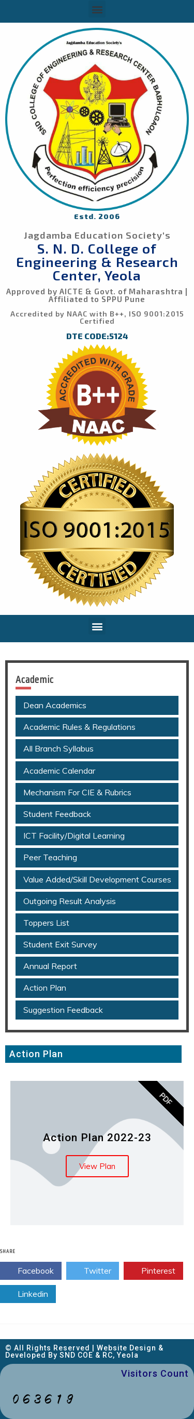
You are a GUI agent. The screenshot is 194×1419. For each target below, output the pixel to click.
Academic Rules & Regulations (79, 727)
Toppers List (46, 922)
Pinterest (153, 1271)
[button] (97, 9)
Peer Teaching (50, 857)
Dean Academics (54, 705)
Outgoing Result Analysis (69, 901)
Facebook (31, 1271)
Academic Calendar (59, 770)
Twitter (92, 1271)
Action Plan (44, 987)
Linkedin (28, 1294)
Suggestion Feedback (63, 1010)
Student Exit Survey (60, 944)
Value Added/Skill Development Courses (97, 879)
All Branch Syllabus (58, 748)
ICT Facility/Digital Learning (74, 835)
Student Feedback (57, 814)
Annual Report (50, 966)
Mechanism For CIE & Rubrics (77, 792)
